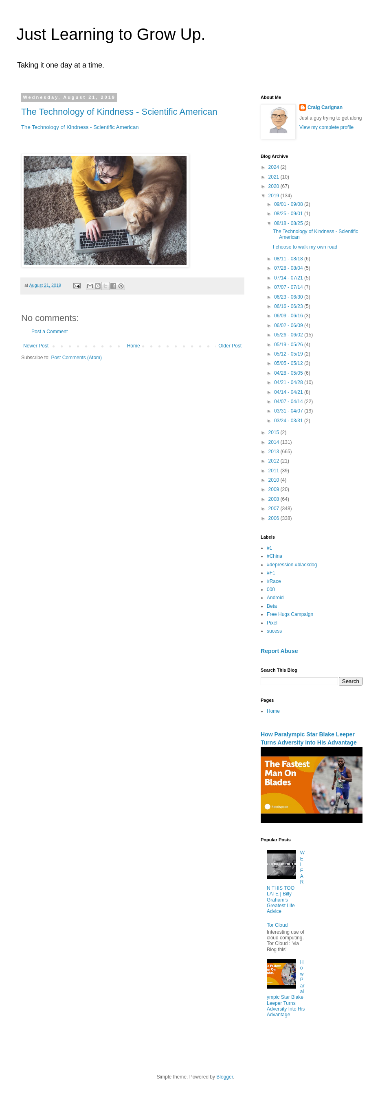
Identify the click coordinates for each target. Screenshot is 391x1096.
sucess (274, 631)
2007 (274, 508)
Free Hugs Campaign (290, 614)
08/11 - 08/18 (289, 259)
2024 (274, 167)
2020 (274, 186)
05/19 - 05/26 (289, 344)
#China (274, 556)
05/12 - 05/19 (289, 354)
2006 (274, 518)
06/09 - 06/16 (289, 316)
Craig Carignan (325, 107)
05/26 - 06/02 (289, 335)
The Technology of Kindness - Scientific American (119, 112)
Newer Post (35, 346)
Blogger (224, 1077)
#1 (269, 548)
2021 (274, 177)
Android (275, 597)
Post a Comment (49, 331)
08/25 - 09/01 (289, 213)
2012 (274, 461)
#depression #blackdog (292, 565)
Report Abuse (279, 651)
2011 (274, 471)
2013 (274, 451)
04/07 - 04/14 (289, 401)
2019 (274, 196)
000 (271, 589)
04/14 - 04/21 (289, 392)
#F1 (271, 573)
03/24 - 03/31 (289, 421)
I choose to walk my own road (305, 247)
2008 (274, 499)
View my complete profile (326, 127)
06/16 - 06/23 (289, 306)
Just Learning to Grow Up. (111, 34)
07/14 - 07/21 (289, 278)
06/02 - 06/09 (289, 325)
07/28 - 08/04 (289, 268)
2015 (274, 432)
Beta (272, 606)
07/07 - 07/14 (289, 287)
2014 (274, 442)
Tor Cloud (277, 925)
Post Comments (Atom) (76, 357)
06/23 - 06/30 (289, 297)
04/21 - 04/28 (289, 382)
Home (133, 346)
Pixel (272, 623)
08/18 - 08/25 (289, 223)
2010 (274, 480)
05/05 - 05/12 (289, 363)
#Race (274, 581)
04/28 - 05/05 (289, 373)
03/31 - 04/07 (289, 411)
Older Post (230, 346)
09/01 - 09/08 (289, 204)
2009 (274, 489)
